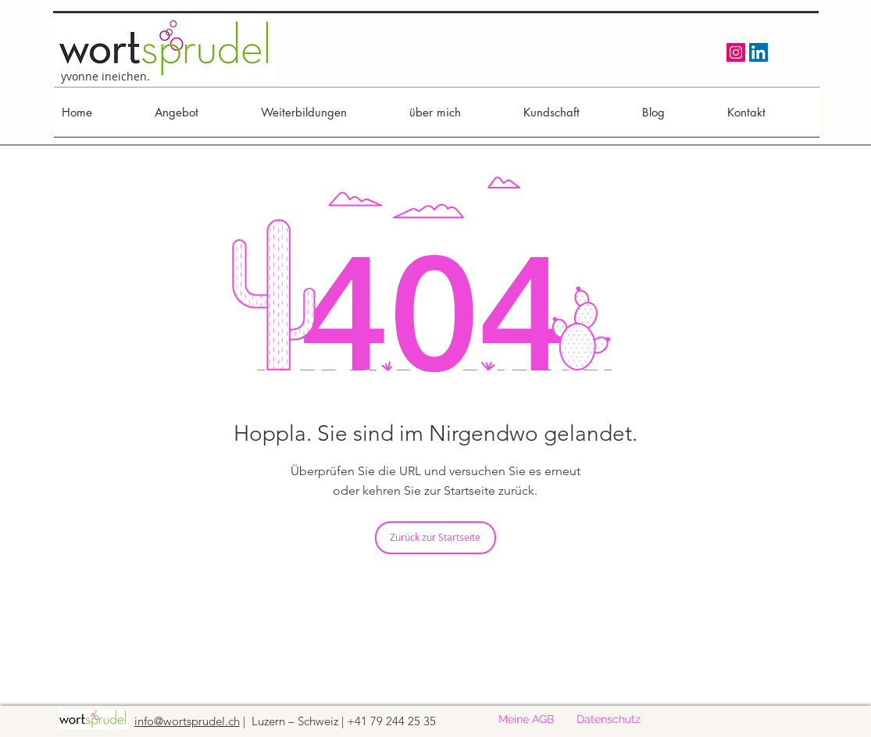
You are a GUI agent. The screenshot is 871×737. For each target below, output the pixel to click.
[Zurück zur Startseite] (435, 537)
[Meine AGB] (526, 720)
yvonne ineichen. (105, 76)
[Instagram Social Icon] (735, 52)
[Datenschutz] (608, 720)
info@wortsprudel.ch (187, 721)
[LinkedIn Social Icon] (758, 52)
